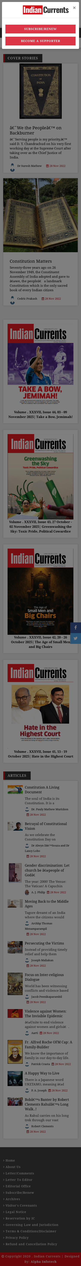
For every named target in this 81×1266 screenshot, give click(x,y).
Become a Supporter (40, 41)
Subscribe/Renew (40, 29)
